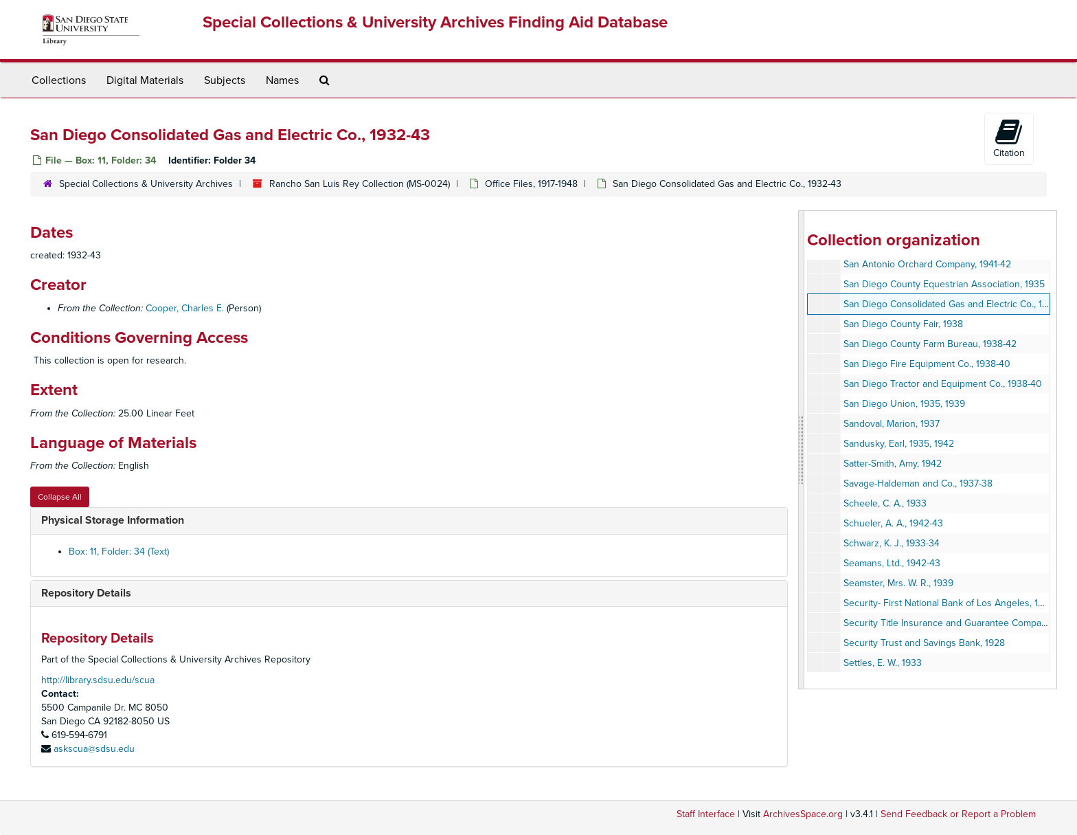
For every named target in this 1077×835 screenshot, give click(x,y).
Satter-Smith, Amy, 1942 (892, 463)
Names (282, 80)
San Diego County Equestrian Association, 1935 (944, 284)
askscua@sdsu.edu (94, 749)
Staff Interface (706, 814)
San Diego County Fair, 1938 (903, 324)
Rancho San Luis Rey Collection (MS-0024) (359, 184)
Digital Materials (144, 80)
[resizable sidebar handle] (801, 450)
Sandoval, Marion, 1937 (891, 424)
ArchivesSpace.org (803, 814)
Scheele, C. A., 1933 (885, 503)
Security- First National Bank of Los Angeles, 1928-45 (955, 603)
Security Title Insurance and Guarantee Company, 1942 (959, 623)
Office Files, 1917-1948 (531, 184)
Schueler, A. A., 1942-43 (893, 523)
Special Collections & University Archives (146, 184)
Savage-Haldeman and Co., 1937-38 (918, 483)
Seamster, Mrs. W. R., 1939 (898, 583)
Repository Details (86, 593)
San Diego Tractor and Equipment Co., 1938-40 (942, 384)
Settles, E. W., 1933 (882, 663)
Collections (59, 80)
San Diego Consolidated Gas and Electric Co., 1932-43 (957, 304)
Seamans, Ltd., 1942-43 (891, 563)
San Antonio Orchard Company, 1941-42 (927, 264)
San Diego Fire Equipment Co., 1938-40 (926, 364)
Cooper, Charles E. (185, 308)
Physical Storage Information (112, 520)
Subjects (224, 80)
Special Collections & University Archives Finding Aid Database (435, 22)
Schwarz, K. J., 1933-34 (891, 543)
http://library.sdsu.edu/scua (98, 680)
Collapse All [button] (60, 497)
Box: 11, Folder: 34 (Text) (119, 551)
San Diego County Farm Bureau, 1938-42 (930, 344)
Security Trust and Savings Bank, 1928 (924, 643)
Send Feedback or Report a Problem (958, 814)
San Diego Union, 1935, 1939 (904, 404)
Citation (1009, 138)
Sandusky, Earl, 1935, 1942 (898, 443)
